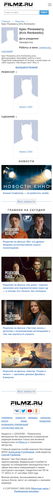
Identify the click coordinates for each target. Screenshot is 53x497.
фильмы (33, 418)
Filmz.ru (23, 442)
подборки (45, 421)
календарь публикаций (14, 424)
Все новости (26, 201)
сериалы (45, 418)
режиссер (45, 47)
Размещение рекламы (26, 491)
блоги (4, 421)
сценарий (7, 51)
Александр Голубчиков (21, 452)
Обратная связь (40, 488)
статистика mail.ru (12, 428)
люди (24, 421)
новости (20, 418)
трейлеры (7, 418)
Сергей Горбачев (10, 455)
